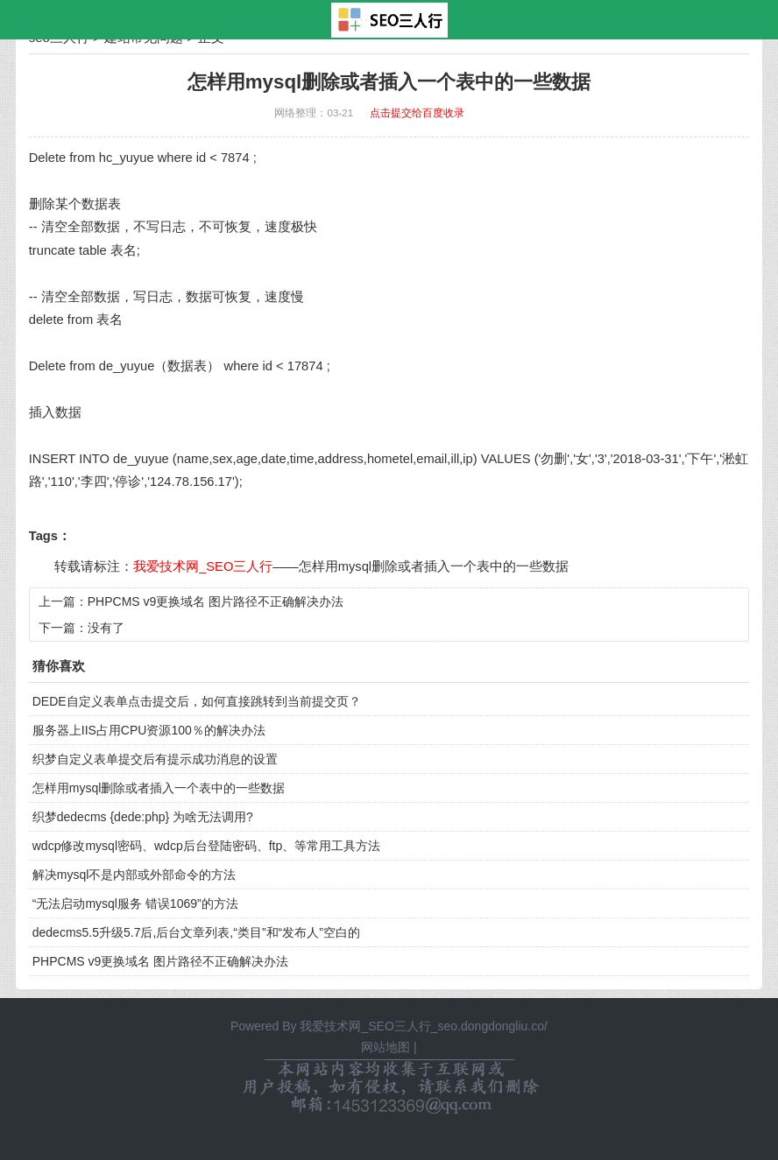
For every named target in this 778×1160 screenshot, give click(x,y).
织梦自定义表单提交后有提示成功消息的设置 (155, 759)
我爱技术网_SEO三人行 (202, 566)
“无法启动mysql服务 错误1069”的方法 (135, 903)
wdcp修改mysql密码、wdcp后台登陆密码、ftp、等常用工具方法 (206, 846)
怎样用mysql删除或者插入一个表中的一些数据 (434, 566)
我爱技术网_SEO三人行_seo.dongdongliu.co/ (423, 1026)
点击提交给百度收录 (417, 112)
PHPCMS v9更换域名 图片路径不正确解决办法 (215, 601)
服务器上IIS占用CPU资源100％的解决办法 (148, 730)
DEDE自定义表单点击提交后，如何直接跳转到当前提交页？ (196, 701)
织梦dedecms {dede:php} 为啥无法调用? (142, 817)
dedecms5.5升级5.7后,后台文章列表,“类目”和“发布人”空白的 (196, 932)
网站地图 (385, 1047)
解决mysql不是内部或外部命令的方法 (134, 875)
